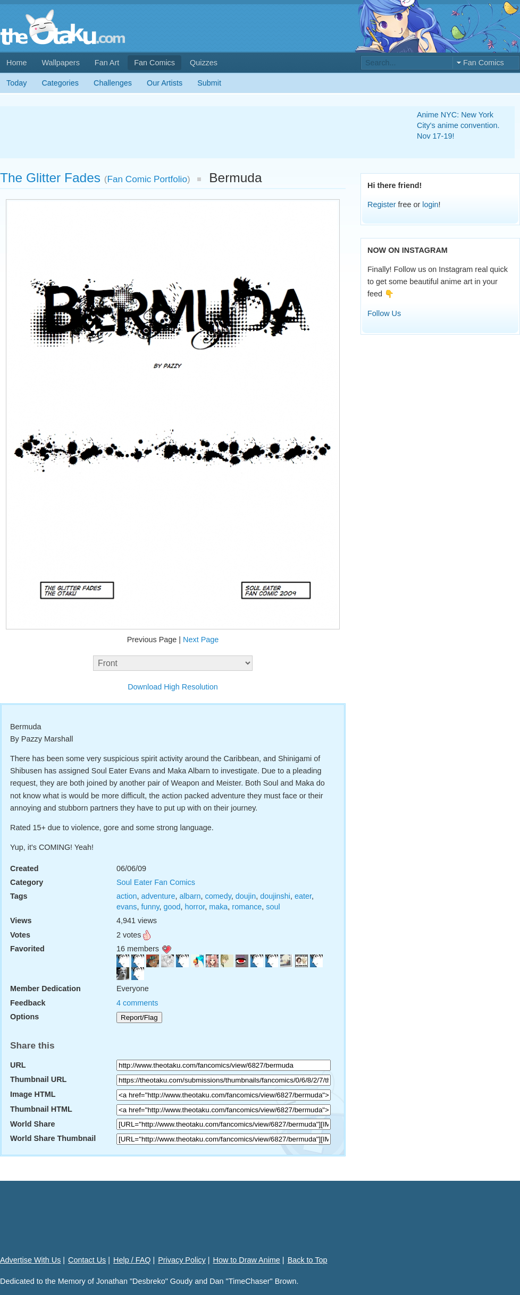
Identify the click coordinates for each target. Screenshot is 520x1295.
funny (150, 906)
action (126, 896)
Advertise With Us (30, 1260)
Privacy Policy (182, 1260)
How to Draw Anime (246, 1260)
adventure (158, 896)
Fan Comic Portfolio (147, 179)
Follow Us (384, 313)
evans (126, 906)
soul (273, 906)
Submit (209, 83)
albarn (189, 896)
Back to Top (308, 1260)
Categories (60, 83)
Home (16, 62)
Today (16, 83)
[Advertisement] (195, 132)
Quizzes (203, 62)
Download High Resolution (173, 687)
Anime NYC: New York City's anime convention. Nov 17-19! (458, 125)
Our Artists (164, 83)
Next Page (201, 639)
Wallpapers (60, 62)
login (430, 204)
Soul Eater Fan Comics (155, 882)
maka (218, 906)
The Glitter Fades (50, 178)
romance (247, 906)
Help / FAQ (131, 1260)
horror (195, 906)
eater (303, 896)
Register (381, 204)
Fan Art (107, 62)
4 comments (137, 1003)
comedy (218, 896)
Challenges (113, 83)
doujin (246, 896)
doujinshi (275, 896)
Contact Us (87, 1260)
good (172, 906)
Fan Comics (154, 62)
